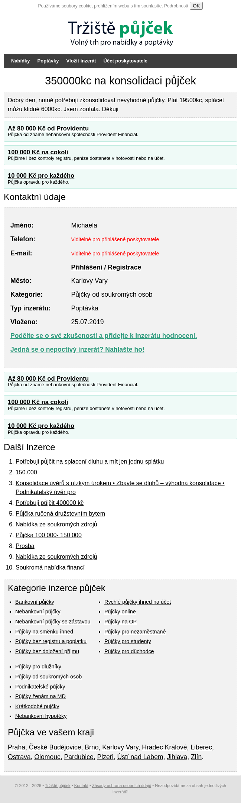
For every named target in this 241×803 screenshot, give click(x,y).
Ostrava (19, 757)
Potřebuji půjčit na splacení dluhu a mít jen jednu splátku (90, 461)
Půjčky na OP (120, 622)
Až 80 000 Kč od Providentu (48, 128)
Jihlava (177, 757)
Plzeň (105, 757)
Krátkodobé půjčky (37, 706)
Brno (91, 747)
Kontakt (81, 785)
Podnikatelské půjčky (40, 687)
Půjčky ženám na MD (40, 696)
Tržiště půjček (58, 785)
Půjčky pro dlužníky (38, 667)
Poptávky (48, 61)
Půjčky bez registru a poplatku (51, 641)
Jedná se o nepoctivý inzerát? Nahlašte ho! (77, 349)
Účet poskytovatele (126, 61)
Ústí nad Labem (140, 757)
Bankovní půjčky (34, 602)
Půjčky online (120, 612)
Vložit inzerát (81, 61)
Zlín (196, 757)
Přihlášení (86, 267)
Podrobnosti (176, 6)
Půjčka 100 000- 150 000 (49, 535)
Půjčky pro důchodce (129, 651)
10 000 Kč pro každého (41, 175)
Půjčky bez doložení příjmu (47, 651)
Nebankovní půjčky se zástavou (52, 622)
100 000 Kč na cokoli (38, 152)
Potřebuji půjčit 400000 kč (50, 503)
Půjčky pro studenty (127, 641)
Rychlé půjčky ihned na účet (137, 602)
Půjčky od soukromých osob (48, 677)
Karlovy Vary (120, 747)
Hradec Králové (164, 747)
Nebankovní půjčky (38, 612)
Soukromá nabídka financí (50, 567)
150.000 (26, 472)
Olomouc (47, 757)
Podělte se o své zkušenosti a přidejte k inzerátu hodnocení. (103, 335)
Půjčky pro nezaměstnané (135, 632)
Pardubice (79, 757)
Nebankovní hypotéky (40, 716)
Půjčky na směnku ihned (44, 632)
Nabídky (20, 61)
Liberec (201, 747)
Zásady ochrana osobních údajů (121, 785)
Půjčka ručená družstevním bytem (60, 513)
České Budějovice (55, 747)
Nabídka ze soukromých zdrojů (56, 524)
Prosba (25, 546)
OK (196, 6)
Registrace (124, 267)
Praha (16, 747)
